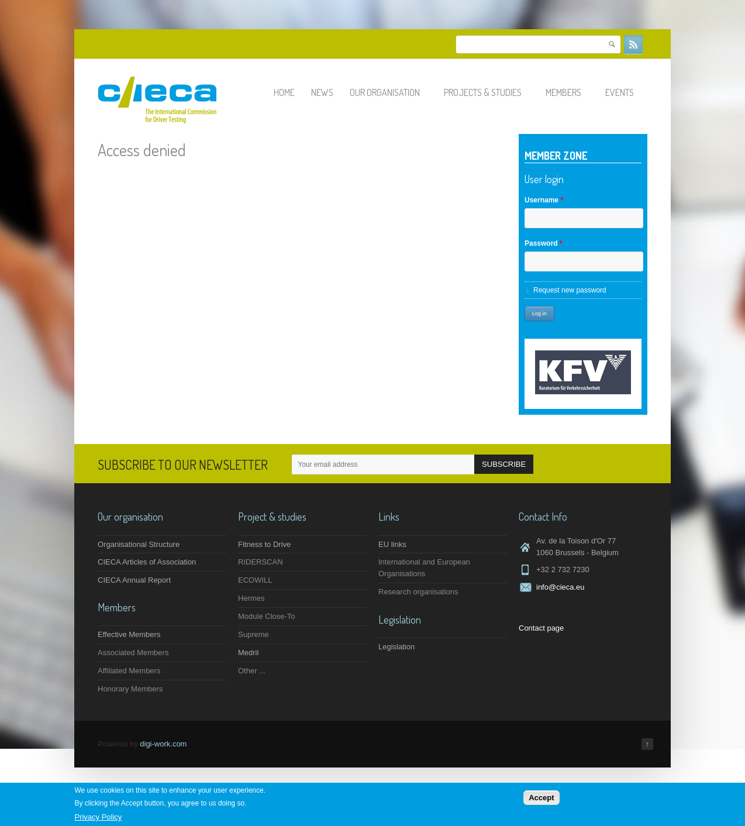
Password (544, 243)
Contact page (541, 628)
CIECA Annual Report (134, 580)
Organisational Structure (139, 544)
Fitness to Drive (264, 544)
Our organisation (390, 92)
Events (624, 92)
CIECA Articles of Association (147, 561)
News (322, 92)
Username (544, 200)
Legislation (396, 646)
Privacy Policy (98, 817)
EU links (392, 544)
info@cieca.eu (560, 587)
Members (569, 92)
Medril (248, 652)
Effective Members (129, 634)
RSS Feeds (633, 44)
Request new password (569, 290)
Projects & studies (488, 92)
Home (284, 92)
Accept (541, 797)
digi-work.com (163, 743)
